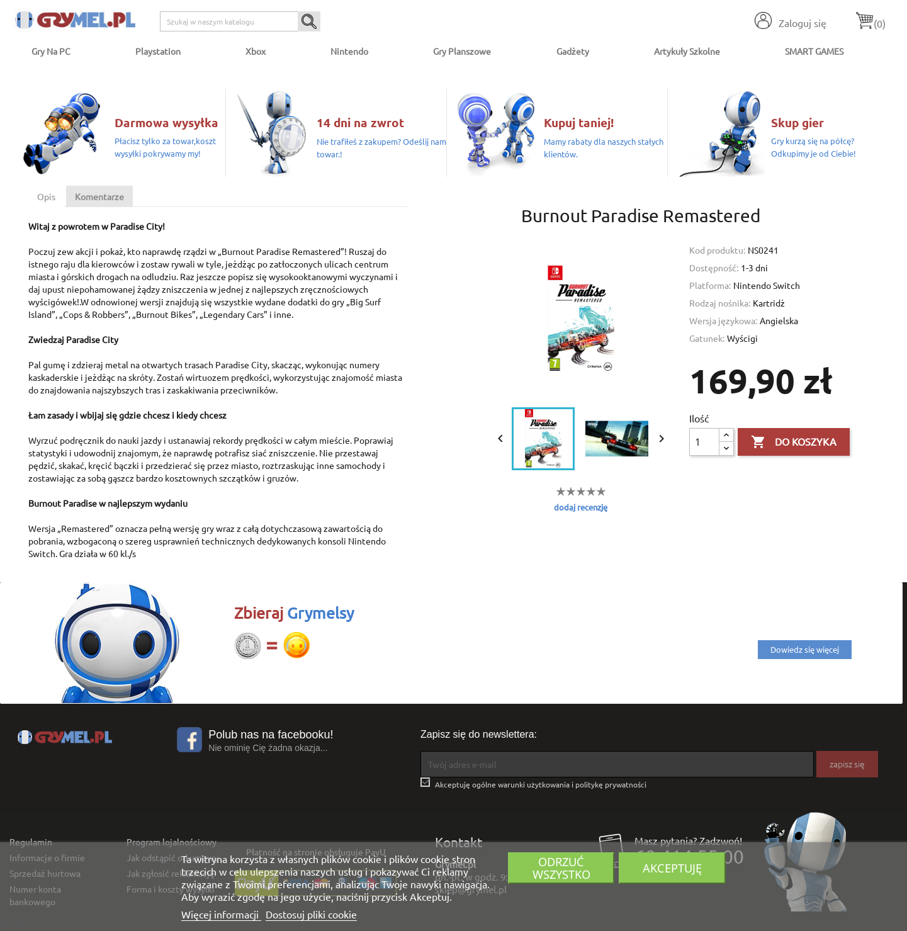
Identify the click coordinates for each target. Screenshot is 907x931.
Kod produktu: (717, 250)
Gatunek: (706, 338)
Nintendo (349, 51)
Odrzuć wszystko (561, 868)
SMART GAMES (814, 51)
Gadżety (572, 51)
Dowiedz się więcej (804, 649)
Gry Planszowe (462, 51)
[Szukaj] (240, 21)
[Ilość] (704, 442)
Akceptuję (672, 868)
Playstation (158, 51)
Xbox (255, 51)
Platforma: (710, 285)
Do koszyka (794, 442)
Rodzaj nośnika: (719, 302)
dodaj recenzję (580, 507)
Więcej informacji (221, 914)
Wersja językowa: (723, 320)
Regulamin (30, 841)
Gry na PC (50, 51)
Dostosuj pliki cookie (311, 914)
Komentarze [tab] (99, 196)
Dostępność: (713, 267)
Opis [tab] (46, 196)
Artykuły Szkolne (687, 51)
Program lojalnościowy (172, 841)
